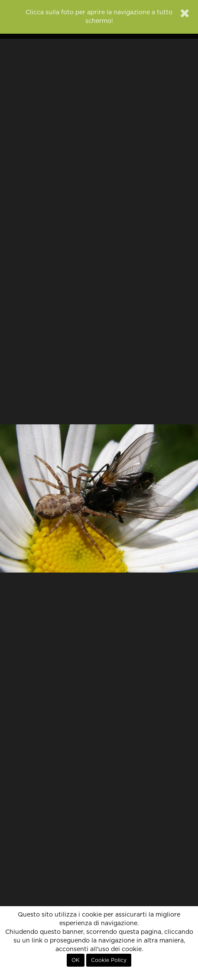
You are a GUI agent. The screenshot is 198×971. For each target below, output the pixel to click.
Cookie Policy (109, 960)
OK (75, 960)
